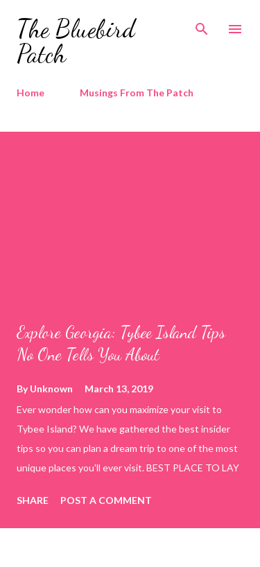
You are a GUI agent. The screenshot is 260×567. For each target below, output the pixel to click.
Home (30, 92)
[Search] (201, 25)
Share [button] (33, 500)
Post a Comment (106, 500)
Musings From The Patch (136, 92)
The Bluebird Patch (76, 41)
